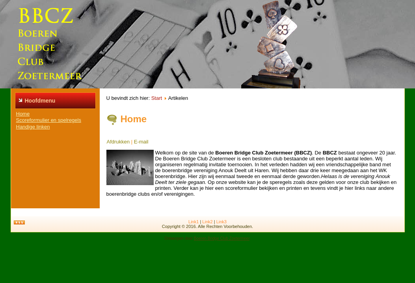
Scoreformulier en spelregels (48, 120)
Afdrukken (118, 142)
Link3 (221, 221)
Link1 (193, 221)
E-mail (141, 142)
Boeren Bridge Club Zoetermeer (221, 238)
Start (156, 98)
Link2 (207, 221)
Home (23, 114)
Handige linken (33, 127)
